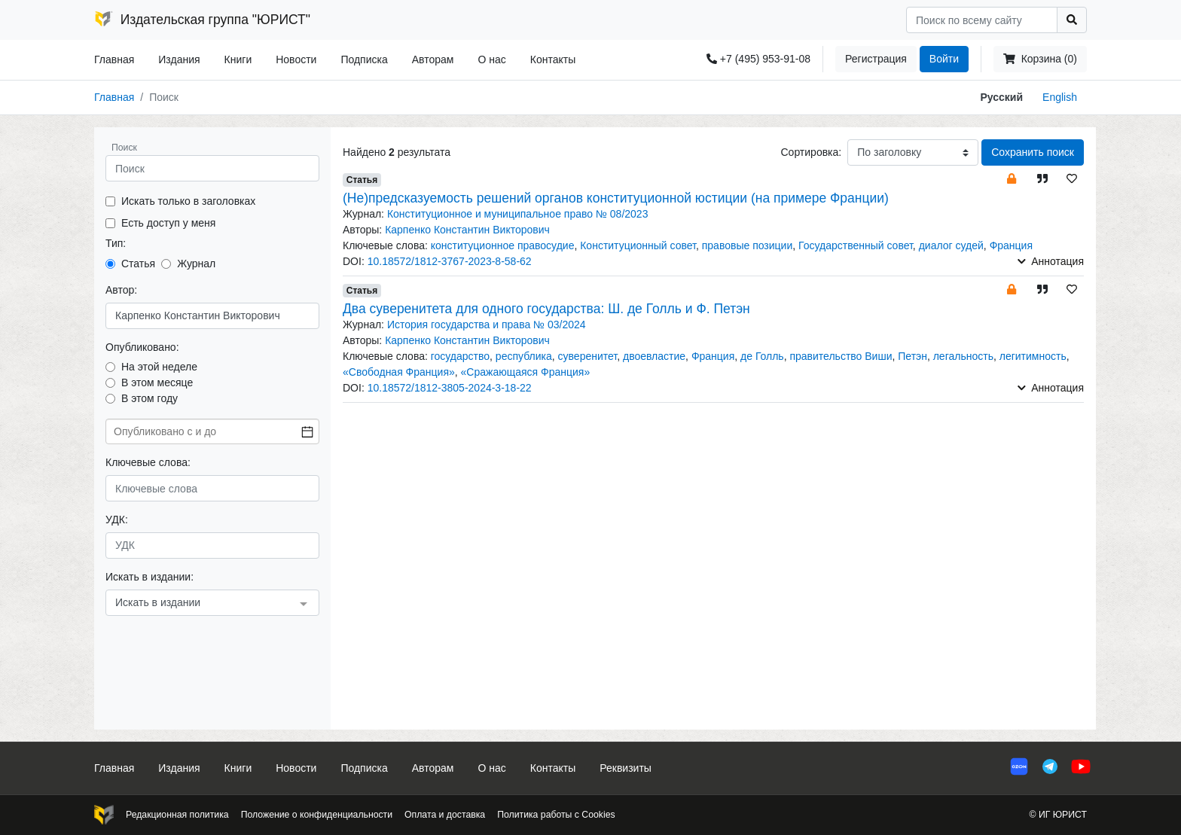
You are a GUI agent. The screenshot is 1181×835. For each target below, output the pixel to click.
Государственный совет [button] (855, 245)
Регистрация (876, 59)
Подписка (363, 59)
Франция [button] (1011, 245)
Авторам (433, 59)
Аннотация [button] (1051, 261)
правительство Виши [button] (840, 356)
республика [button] (524, 356)
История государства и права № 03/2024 (486, 324)
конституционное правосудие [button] (503, 245)
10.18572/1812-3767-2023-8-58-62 (450, 261)
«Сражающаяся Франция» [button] (525, 372)
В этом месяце (157, 382)
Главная (114, 59)
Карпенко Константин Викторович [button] (467, 230)
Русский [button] (1002, 97)
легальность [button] (963, 356)
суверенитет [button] (588, 356)
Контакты (552, 59)
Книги (238, 59)
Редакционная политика (177, 814)
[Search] (981, 20)
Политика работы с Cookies (556, 814)
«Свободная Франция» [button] (399, 372)
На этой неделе (159, 367)
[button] (1011, 178)
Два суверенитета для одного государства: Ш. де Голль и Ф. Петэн (546, 308)
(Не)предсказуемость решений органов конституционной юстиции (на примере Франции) (616, 198)
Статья (138, 264)
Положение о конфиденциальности (316, 814)
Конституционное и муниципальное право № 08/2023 (517, 214)
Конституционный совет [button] (638, 245)
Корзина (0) (1040, 59)
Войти (944, 59)
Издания (179, 59)
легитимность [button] (1033, 356)
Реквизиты (626, 768)
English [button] (1059, 97)
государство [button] (460, 356)
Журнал (196, 264)
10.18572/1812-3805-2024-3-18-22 (450, 388)
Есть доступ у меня (168, 223)
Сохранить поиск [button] (1032, 152)
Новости (296, 59)
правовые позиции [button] (747, 245)
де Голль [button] (762, 356)
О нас (491, 59)
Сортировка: (810, 152)
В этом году (149, 398)
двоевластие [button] (654, 356)
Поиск (124, 147)
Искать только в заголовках (188, 201)
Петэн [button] (912, 356)
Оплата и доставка (444, 814)
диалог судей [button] (951, 245)
